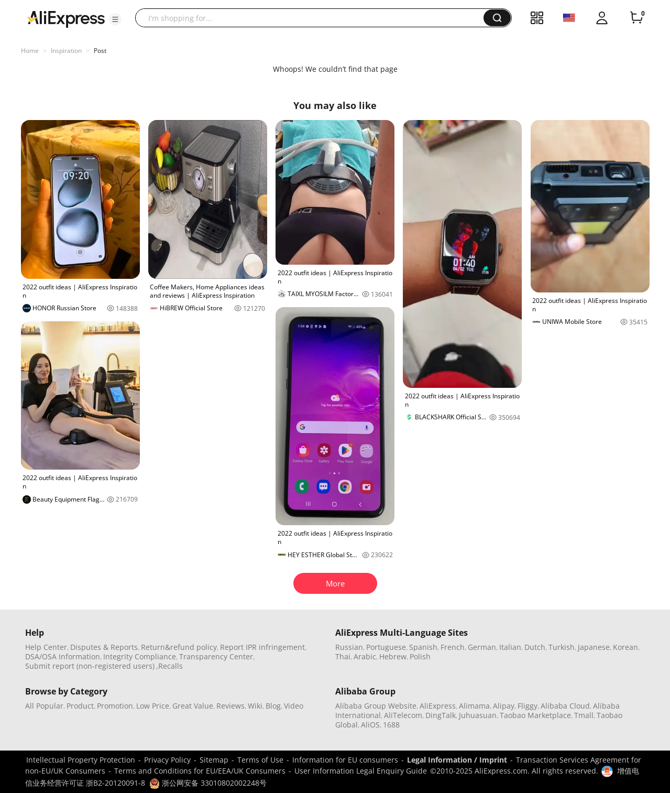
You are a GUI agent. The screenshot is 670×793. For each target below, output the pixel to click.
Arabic (365, 656)
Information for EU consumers (345, 760)
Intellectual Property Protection (80, 760)
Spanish (423, 647)
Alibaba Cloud (565, 706)
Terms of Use (260, 760)
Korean (625, 647)
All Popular (44, 706)
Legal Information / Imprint (457, 760)
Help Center (46, 647)
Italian (510, 647)
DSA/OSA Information (62, 656)
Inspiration (66, 50)
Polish (420, 656)
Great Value (192, 706)
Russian (349, 647)
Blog (273, 706)
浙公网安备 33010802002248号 (208, 783)
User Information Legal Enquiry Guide (360, 771)
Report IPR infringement (262, 647)
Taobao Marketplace (535, 715)
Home (30, 50)
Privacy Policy (167, 760)
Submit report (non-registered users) (90, 666)
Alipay (503, 706)
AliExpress (438, 706)
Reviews (230, 706)
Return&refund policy (179, 647)
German (482, 647)
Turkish (561, 647)
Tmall (584, 715)
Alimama (474, 706)
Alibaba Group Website (375, 706)
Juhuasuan (478, 715)
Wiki (255, 706)
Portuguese (386, 647)
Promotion (115, 706)
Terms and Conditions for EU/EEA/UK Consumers (199, 771)
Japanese (594, 647)
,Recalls (169, 666)
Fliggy (527, 706)
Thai (342, 656)
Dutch (534, 647)
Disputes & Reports (104, 647)
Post (100, 50)
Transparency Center (216, 656)
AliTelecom (403, 715)
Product (80, 706)
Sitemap (214, 760)
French (453, 647)
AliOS (370, 725)
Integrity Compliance (139, 656)
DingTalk (440, 715)
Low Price (152, 706)
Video (293, 706)
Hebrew (393, 656)
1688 (391, 725)
